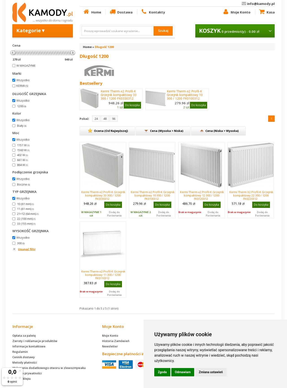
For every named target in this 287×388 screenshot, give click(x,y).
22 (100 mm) (26, 219)
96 (113, 119)
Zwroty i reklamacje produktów (34, 341)
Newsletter (110, 346)
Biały (21, 126)
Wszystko (23, 80)
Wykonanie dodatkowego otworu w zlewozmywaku (49, 368)
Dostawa (121, 12)
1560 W (23, 150)
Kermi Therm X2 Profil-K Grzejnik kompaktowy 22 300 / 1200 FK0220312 (251, 195)
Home (92, 12)
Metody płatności (24, 362)
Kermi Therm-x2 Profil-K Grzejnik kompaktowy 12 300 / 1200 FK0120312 (202, 195)
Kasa (266, 12)
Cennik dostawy (23, 357)
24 (96, 119)
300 (20, 243)
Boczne (23, 184)
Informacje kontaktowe (29, 346)
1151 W (23, 145)
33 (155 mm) (26, 224)
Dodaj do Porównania (114, 213)
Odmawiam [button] (183, 372)
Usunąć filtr (27, 249)
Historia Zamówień (115, 341)
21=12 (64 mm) (28, 214)
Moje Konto (236, 12)
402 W (22, 155)
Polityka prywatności (27, 373)
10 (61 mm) (25, 204)
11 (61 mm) (25, 209)
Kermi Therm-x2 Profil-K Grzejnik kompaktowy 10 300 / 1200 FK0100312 (185, 94)
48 (105, 119)
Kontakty (152, 12)
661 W (22, 160)
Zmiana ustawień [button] (211, 372)
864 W (22, 165)
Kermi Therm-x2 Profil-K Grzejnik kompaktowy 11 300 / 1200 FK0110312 (103, 274)
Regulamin (20, 352)
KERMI (22, 86)
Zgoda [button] (162, 372)
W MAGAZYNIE (26, 65)
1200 (21, 106)
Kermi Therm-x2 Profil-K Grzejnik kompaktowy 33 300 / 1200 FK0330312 (119, 94)
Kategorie (31, 30)
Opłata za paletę (24, 336)
